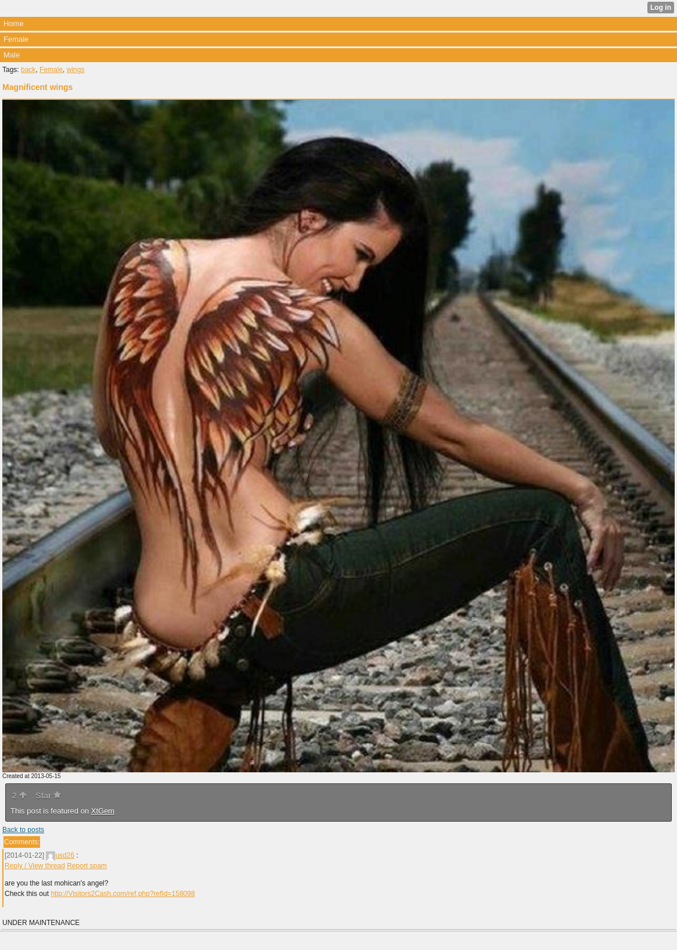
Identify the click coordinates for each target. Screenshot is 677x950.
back (28, 70)
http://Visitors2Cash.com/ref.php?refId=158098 (123, 894)
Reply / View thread (35, 866)
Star (48, 795)
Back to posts (23, 830)
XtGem (102, 811)
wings (76, 70)
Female (51, 70)
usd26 (60, 855)
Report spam (87, 866)
